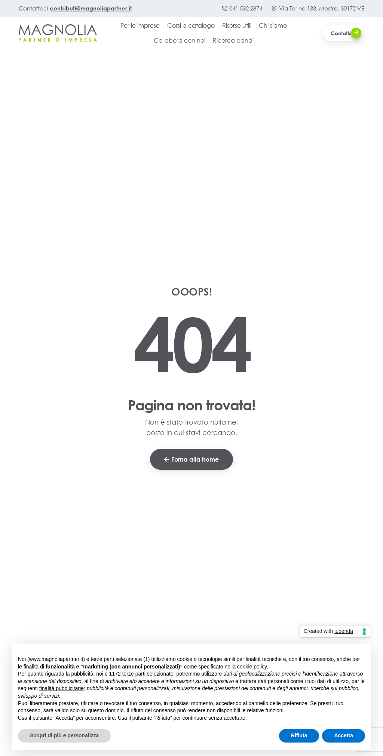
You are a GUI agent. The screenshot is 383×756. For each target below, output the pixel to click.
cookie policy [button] (252, 667)
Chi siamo (273, 25)
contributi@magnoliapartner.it (91, 8)
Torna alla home (191, 459)
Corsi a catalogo (191, 25)
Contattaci (346, 33)
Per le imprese (140, 25)
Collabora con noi (179, 40)
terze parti (133, 674)
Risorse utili (236, 25)
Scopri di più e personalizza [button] (64, 735)
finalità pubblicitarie (61, 688)
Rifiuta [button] (299, 735)
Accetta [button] (343, 735)
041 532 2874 (242, 8)
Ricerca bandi (233, 40)
